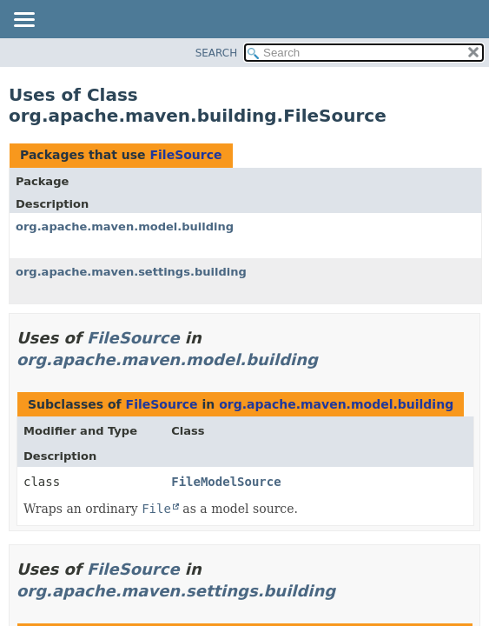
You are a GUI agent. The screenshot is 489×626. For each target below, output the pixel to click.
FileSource (185, 155)
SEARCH (216, 53)
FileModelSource (226, 482)
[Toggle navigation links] (23, 21)
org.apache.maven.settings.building (131, 271)
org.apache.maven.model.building (125, 226)
